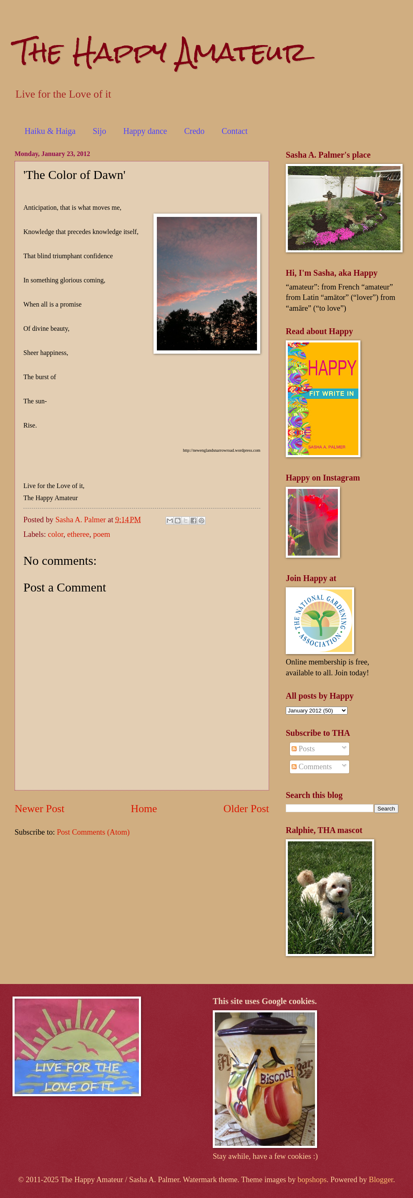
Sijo (99, 131)
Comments (312, 767)
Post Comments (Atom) (93, 832)
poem (101, 534)
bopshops (312, 1179)
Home (144, 809)
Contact (234, 131)
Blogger (381, 1179)
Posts (303, 749)
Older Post (246, 809)
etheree (78, 534)
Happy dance (145, 131)
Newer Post (39, 809)
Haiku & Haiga (50, 131)
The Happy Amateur (161, 51)
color (55, 534)
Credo (194, 131)
